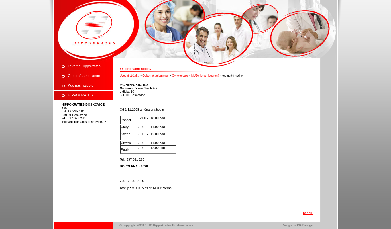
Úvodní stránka (129, 75)
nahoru (308, 213)
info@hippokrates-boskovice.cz (84, 121)
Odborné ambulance (155, 75)
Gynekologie (180, 75)
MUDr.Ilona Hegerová (205, 75)
